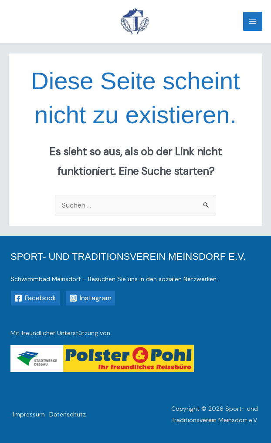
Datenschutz (67, 414)
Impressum (29, 414)
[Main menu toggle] (252, 21)
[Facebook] (35, 298)
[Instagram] (90, 298)
